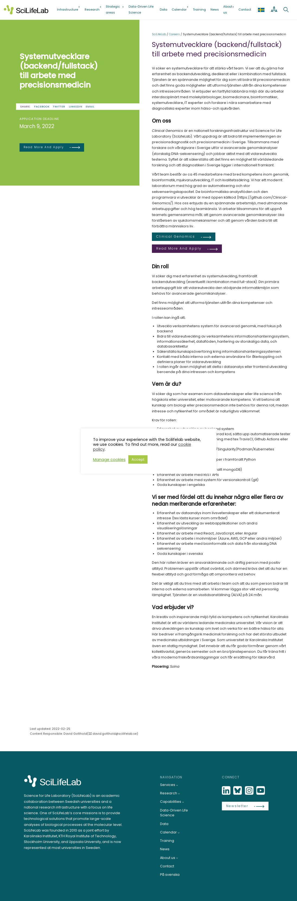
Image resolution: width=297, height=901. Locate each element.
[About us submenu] (177, 858)
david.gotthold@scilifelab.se (114, 734)
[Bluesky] (238, 791)
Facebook (42, 106)
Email (90, 106)
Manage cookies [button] (109, 459)
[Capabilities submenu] (183, 802)
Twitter (59, 106)
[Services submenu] (177, 785)
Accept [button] (138, 459)
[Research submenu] (179, 793)
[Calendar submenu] (179, 833)
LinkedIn (75, 106)
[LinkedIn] (227, 791)
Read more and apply (44, 147)
